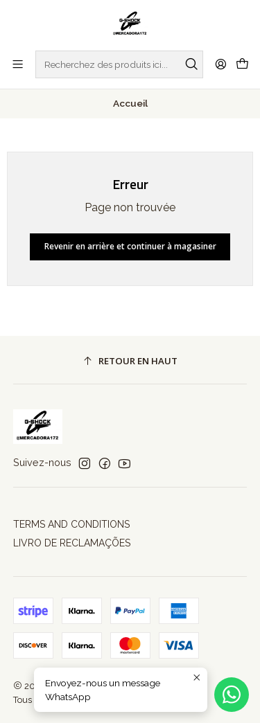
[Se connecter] (220, 64)
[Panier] (242, 64)
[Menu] (17, 64)
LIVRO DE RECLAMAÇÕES (71, 542)
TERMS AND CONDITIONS (71, 524)
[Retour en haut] (130, 361)
